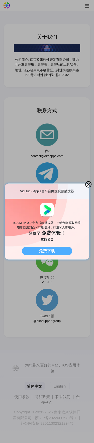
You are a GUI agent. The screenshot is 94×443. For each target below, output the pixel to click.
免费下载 (47, 251)
